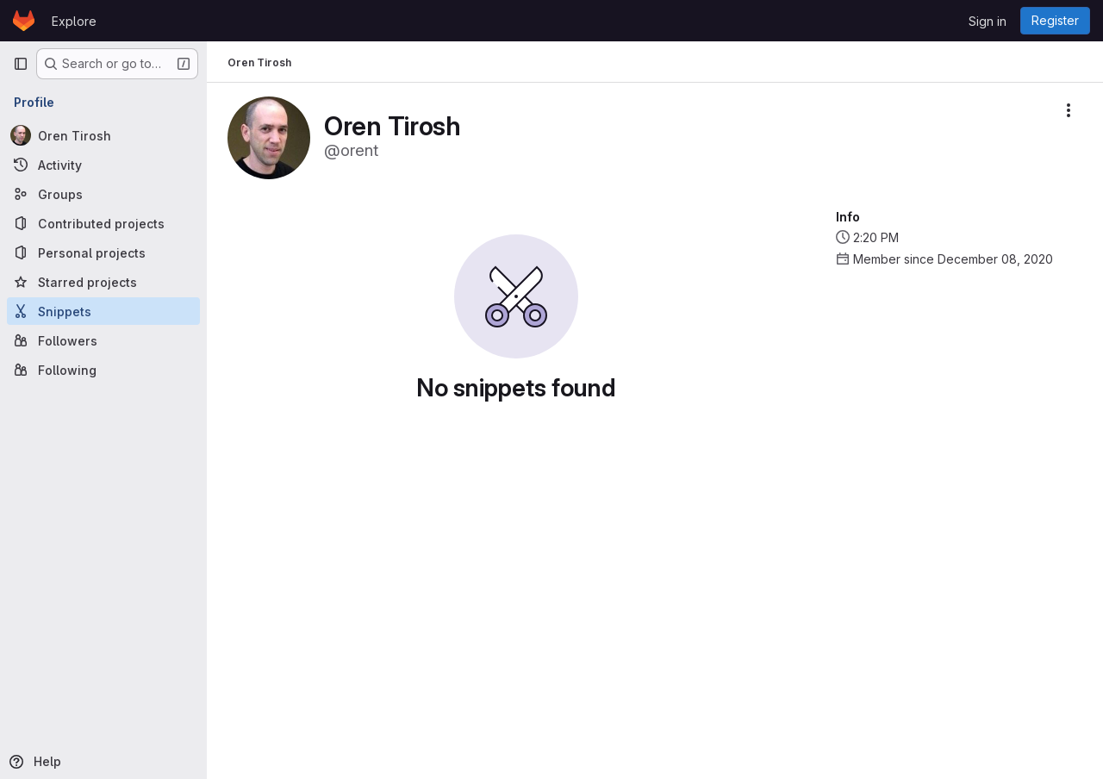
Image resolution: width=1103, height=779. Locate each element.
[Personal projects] (103, 252)
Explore (74, 21)
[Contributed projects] (103, 223)
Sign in (987, 21)
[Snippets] (103, 311)
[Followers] (103, 340)
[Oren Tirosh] (103, 135)
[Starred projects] (103, 282)
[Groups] (103, 194)
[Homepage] (23, 20)
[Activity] (103, 164)
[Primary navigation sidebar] (20, 64)
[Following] (103, 369)
